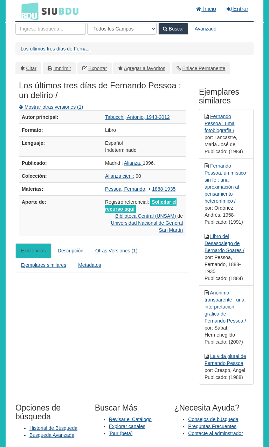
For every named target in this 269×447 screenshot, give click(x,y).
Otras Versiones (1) (116, 250)
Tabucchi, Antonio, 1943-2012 (137, 117)
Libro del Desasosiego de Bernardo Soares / (224, 243)
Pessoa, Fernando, (125, 189)
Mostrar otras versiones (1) (51, 107)
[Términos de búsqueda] (50, 29)
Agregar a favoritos (144, 68)
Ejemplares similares (43, 265)
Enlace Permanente (203, 68)
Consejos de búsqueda (213, 419)
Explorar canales (127, 426)
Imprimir (62, 68)
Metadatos (89, 265)
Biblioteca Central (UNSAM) (146, 216)
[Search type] (122, 29)
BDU (28, 11)
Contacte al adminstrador (215, 433)
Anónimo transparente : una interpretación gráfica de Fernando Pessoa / (225, 307)
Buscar (173, 29)
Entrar (237, 9)
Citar (31, 68)
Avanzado (205, 29)
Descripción (70, 250)
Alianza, (133, 163)
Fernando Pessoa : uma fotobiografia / (220, 123)
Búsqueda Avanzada (51, 435)
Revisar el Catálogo (130, 419)
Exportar (97, 68)
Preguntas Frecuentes (212, 426)
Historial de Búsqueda (53, 428)
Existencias (33, 250)
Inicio (206, 9)
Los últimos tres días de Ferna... (56, 49)
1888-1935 (163, 189)
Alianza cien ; (119, 176)
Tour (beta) (121, 433)
